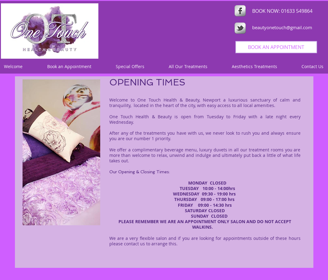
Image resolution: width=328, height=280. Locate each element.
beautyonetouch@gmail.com (282, 27)
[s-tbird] (240, 28)
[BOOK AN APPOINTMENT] (276, 47)
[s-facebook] (240, 10)
